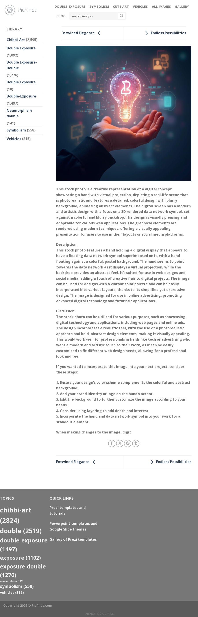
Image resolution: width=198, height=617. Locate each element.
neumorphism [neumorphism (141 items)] (11, 581)
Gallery (182, 6)
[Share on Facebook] (111, 443)
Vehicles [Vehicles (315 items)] (12, 592)
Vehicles (140, 6)
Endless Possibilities (164, 33)
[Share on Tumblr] (135, 443)
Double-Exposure (21, 96)
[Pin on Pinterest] (127, 443)
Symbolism (99, 6)
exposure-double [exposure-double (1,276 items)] (23, 571)
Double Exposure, (22, 82)
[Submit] (121, 16)
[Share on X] (119, 443)
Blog (61, 16)
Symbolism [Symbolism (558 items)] (17, 586)
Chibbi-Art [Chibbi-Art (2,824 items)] (15, 515)
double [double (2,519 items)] (21, 530)
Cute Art (121, 6)
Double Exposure (70, 6)
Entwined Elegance (82, 33)
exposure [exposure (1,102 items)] (20, 557)
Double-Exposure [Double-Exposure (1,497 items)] (24, 544)
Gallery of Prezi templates (73, 539)
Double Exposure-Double (22, 65)
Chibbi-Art (16, 39)
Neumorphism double (19, 113)
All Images (161, 6)
